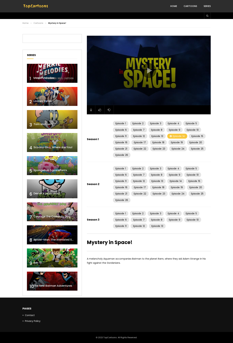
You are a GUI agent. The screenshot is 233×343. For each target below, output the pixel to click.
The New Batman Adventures (53, 286)
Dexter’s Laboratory (47, 193)
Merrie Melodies (44, 78)
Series (207, 6)
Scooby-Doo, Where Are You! (53, 147)
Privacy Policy (32, 321)
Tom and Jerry (43, 124)
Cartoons (190, 6)
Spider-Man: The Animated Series (56, 240)
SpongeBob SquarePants (50, 170)
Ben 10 (38, 263)
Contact (30, 315)
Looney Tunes (43, 101)
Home (173, 6)
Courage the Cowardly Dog (52, 216)
